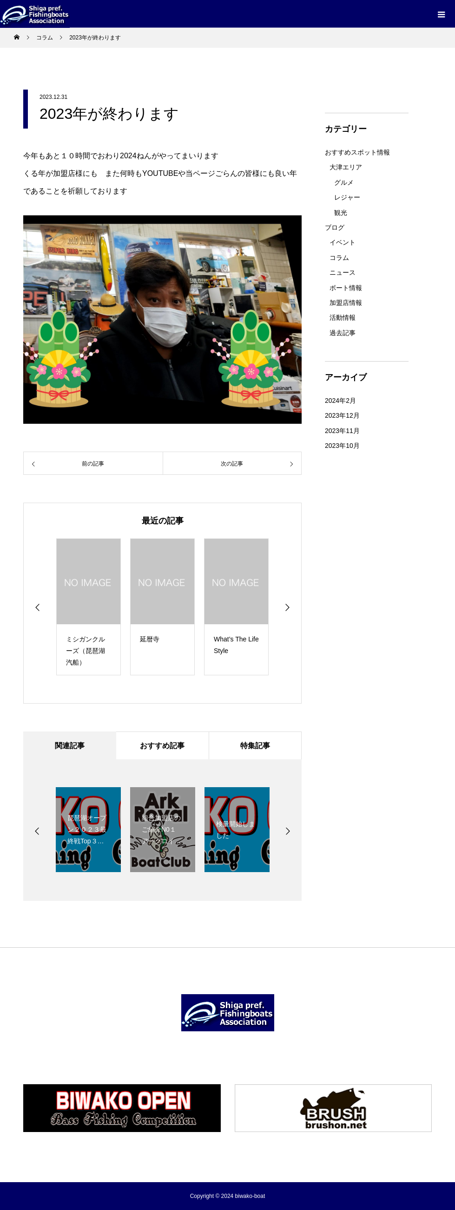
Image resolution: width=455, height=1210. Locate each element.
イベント (343, 242)
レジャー (347, 197)
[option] (88, 606)
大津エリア (346, 167)
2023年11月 (342, 430)
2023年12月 (342, 415)
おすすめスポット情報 (357, 152)
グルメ (344, 182)
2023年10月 (342, 445)
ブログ (334, 227)
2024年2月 (340, 400)
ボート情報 (346, 287)
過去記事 (343, 332)
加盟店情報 (346, 302)
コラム (339, 257)
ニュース (343, 272)
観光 (340, 212)
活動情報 (343, 317)
